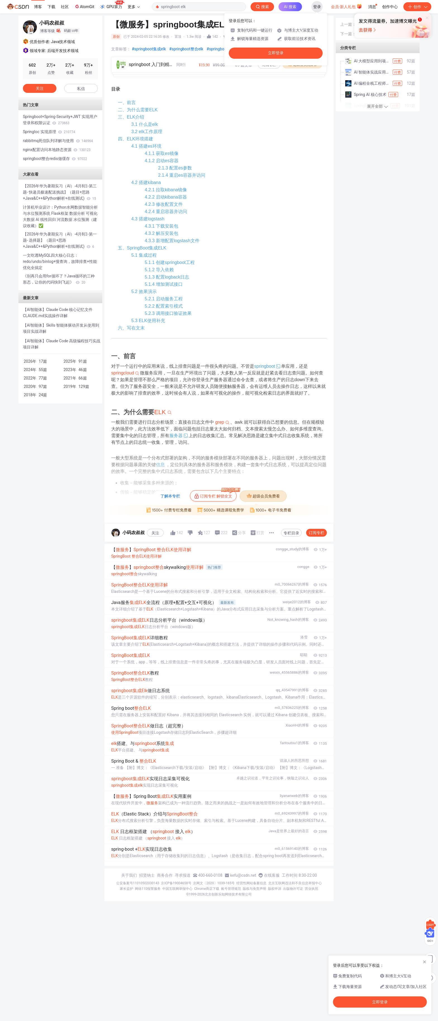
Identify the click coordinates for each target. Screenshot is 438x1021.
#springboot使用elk (224, 49)
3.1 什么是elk (144, 124)
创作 (417, 6)
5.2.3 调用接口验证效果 (168, 313)
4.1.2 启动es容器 (161, 160)
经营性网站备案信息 (251, 883)
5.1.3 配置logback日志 (167, 277)
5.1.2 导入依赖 (159, 269)
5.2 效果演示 (144, 291)
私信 (81, 88)
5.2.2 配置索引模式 (164, 306)
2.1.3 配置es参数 (175, 168)
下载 (51, 6)
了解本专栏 (170, 496)
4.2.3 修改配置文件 (164, 204)
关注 (155, 533)
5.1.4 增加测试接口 (164, 284)
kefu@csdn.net (243, 875)
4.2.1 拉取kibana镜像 (166, 189)
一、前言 (127, 102)
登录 (317, 6)
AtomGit (84, 6)
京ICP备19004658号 (176, 883)
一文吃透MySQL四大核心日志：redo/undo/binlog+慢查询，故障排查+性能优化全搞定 (60, 261)
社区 (65, 6)
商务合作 (165, 875)
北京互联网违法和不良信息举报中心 (295, 883)
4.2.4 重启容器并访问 (166, 211)
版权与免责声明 (254, 889)
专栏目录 (291, 533)
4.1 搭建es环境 (146, 146)
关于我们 (129, 875)
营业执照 (311, 889)
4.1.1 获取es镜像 (161, 153)
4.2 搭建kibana (146, 182)
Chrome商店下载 (206, 889)
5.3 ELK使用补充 (148, 320)
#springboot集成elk (149, 49)
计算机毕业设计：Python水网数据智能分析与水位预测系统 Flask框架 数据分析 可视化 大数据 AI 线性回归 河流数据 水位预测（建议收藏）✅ (60, 216)
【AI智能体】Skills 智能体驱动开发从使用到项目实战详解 (61, 328)
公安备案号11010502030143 (137, 883)
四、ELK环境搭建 (135, 138)
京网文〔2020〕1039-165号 (214, 883)
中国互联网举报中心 (177, 889)
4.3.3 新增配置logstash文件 (172, 240)
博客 (38, 6)
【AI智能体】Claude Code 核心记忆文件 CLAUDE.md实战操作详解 (57, 312)
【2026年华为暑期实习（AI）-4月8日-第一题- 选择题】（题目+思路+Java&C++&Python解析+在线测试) (60, 240)
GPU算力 (112, 5)
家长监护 (126, 889)
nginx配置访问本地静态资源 (57, 149)
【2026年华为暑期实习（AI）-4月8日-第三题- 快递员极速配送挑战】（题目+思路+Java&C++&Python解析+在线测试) (60, 192)
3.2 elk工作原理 (146, 131)
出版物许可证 (293, 889)
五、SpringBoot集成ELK (142, 248)
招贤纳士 (147, 875)
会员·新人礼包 (346, 6)
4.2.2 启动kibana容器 (166, 197)
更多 (134, 6)
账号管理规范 (231, 889)
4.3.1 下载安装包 (161, 226)
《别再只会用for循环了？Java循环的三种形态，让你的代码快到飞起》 (59, 279)
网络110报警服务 (148, 889)
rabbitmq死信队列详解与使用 (58, 140)
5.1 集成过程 (144, 255)
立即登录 (276, 53)
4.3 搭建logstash (147, 218)
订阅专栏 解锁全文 (215, 494)
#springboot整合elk (186, 49)
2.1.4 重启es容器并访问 (181, 175)
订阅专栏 (316, 532)
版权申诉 (274, 889)
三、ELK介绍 (131, 117)
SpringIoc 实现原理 (49, 131)
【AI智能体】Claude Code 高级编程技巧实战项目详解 (61, 344)
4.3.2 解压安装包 (161, 233)
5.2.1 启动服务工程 (164, 298)
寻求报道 (183, 875)
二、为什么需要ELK (138, 109)
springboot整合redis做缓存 (55, 158)
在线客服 (272, 875)
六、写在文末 (131, 328)
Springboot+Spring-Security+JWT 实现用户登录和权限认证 (60, 119)
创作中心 (390, 6)
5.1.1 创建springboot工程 (170, 262)
